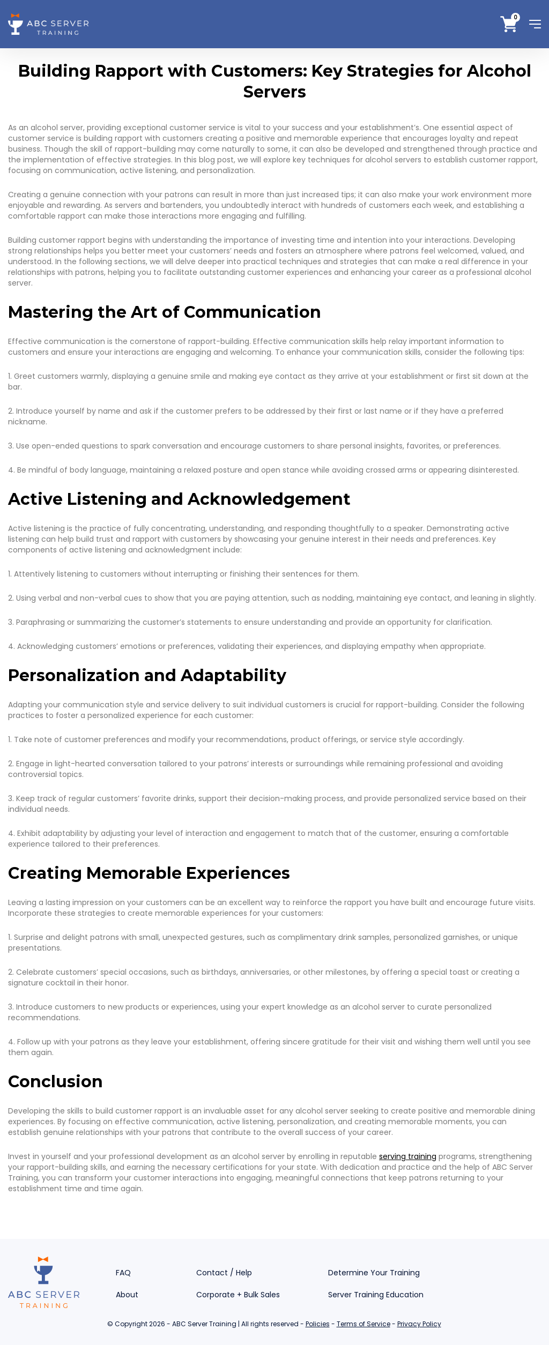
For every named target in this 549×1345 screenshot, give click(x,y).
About (127, 1294)
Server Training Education (376, 1294)
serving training (407, 1156)
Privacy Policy (419, 1323)
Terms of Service (363, 1323)
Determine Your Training (374, 1272)
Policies (318, 1323)
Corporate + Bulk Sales (238, 1294)
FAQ (123, 1272)
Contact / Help (224, 1272)
